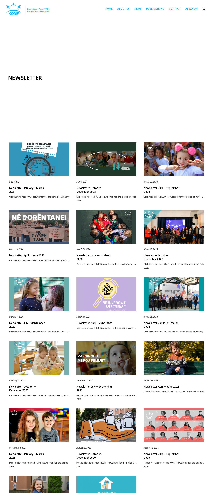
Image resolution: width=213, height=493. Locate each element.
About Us (123, 9)
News (138, 9)
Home (109, 9)
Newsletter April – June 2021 (161, 386)
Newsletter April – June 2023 (27, 255)
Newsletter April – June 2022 (94, 322)
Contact (175, 9)
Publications (155, 9)
